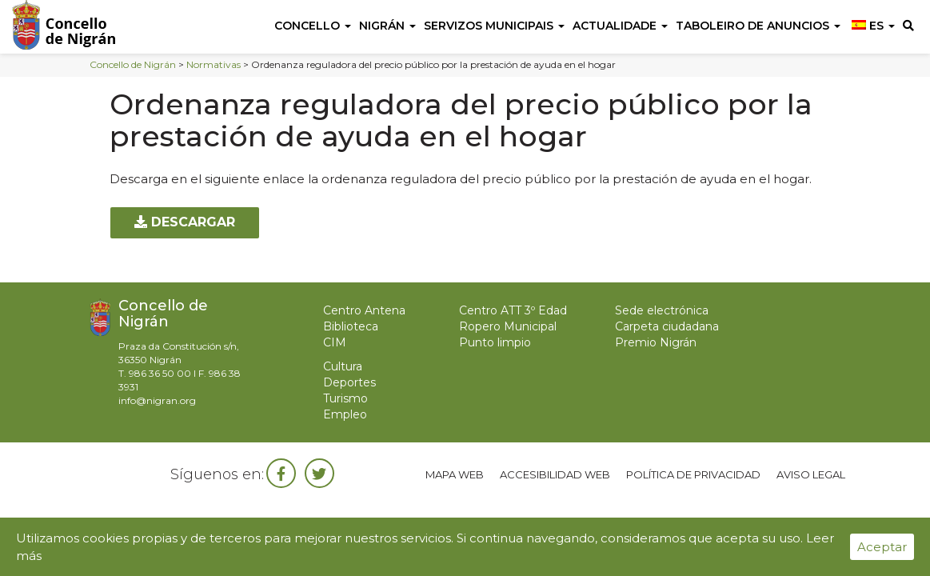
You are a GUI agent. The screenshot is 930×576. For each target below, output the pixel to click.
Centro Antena (364, 310)
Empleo (345, 414)
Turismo (345, 398)
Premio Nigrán (656, 342)
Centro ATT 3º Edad (513, 310)
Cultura (342, 366)
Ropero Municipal (508, 326)
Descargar (184, 222)
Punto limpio (495, 342)
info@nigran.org (157, 400)
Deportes (349, 382)
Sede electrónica (661, 310)
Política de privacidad (693, 474)
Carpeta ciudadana (667, 326)
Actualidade (620, 25)
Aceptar (882, 546)
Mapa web (454, 474)
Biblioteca (350, 326)
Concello (312, 25)
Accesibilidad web (555, 474)
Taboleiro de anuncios (758, 25)
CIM (334, 342)
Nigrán (387, 25)
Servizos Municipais (494, 25)
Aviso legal (810, 474)
